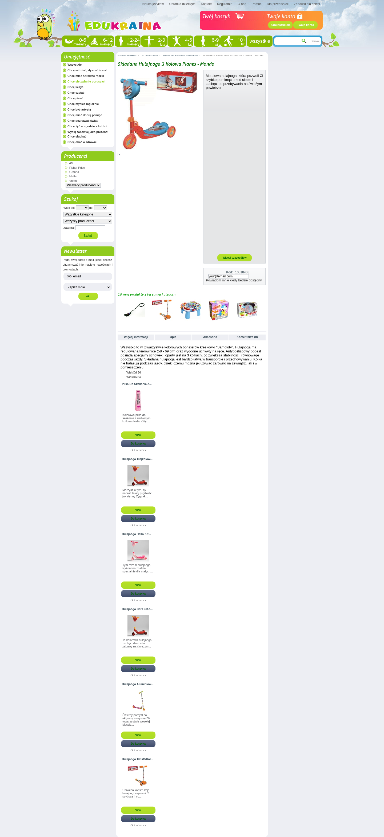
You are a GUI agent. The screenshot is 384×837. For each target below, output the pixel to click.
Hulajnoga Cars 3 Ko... (137, 609)
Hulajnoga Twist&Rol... (137, 759)
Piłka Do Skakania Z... (137, 384)
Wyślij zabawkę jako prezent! (87, 131)
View (138, 435)
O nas (242, 4)
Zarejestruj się (281, 24)
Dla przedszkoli (278, 4)
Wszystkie (74, 64)
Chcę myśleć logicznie (83, 103)
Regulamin (224, 4)
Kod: (229, 272)
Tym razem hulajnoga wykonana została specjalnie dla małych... (137, 568)
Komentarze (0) (247, 337)
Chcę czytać (76, 92)
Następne (264, 309)
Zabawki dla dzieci (307, 4)
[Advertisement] (234, 172)
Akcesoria (210, 337)
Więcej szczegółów (235, 257)
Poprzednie (119, 309)
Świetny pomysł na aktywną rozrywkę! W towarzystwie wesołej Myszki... (136, 719)
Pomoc (256, 4)
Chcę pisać (75, 98)
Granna (74, 172)
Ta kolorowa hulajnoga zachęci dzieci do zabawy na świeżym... (136, 643)
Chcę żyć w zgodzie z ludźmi (87, 126)
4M (71, 163)
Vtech (73, 180)
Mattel (73, 176)
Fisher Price (77, 167)
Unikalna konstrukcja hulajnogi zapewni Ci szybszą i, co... (136, 793)
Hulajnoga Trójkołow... (137, 459)
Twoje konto (305, 24)
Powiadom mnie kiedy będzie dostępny (234, 280)
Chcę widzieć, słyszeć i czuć (87, 70)
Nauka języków (153, 4)
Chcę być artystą (79, 109)
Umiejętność (77, 57)
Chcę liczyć (75, 87)
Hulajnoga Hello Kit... (136, 534)
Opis (173, 337)
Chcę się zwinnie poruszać (86, 81)
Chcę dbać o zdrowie (82, 142)
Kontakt (206, 4)
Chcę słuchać (76, 136)
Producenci (75, 156)
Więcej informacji (136, 337)
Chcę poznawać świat (82, 120)
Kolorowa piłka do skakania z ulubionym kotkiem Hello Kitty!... (136, 418)
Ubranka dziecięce (182, 4)
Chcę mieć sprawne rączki (85, 75)
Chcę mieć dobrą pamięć (84, 115)
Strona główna (127, 54)
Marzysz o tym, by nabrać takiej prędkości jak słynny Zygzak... (137, 493)
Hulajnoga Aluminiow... (138, 684)
